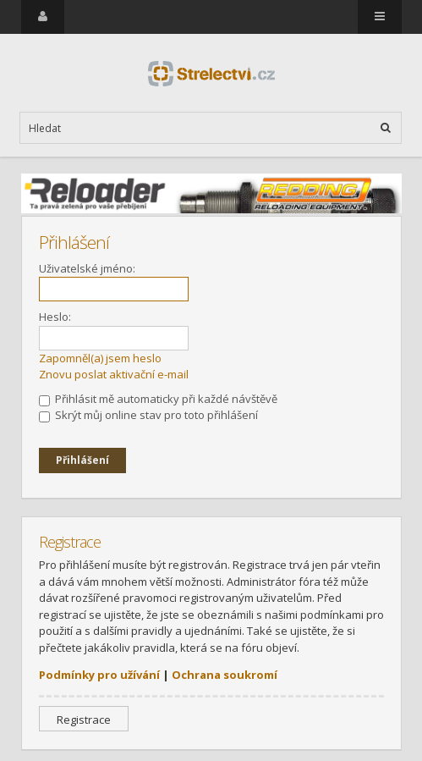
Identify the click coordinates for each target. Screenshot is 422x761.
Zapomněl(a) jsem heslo (100, 358)
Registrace (84, 719)
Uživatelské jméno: (87, 268)
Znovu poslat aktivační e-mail (114, 374)
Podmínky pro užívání (99, 674)
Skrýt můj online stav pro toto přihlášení (148, 414)
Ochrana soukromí (224, 674)
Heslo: (55, 316)
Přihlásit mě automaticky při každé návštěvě (158, 398)
